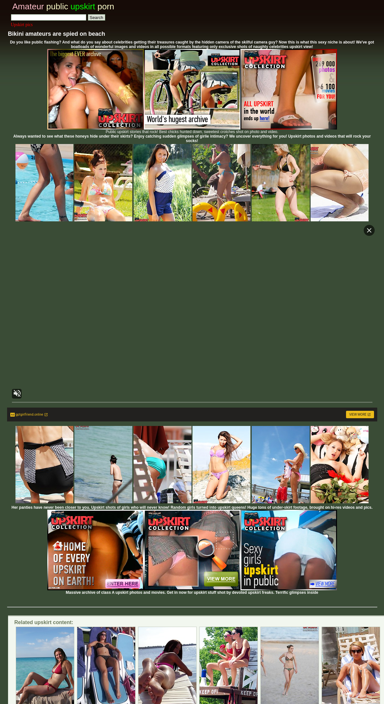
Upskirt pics (22, 24)
